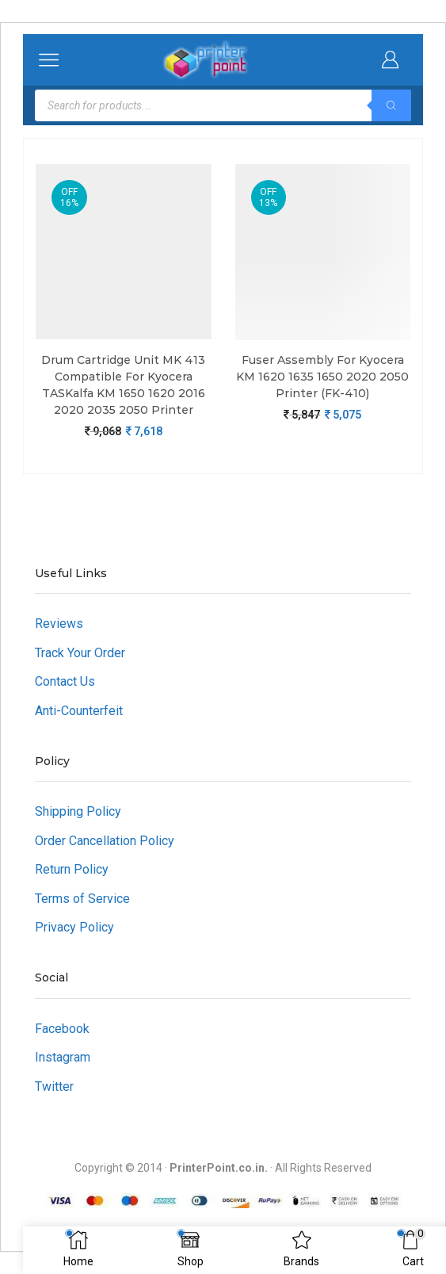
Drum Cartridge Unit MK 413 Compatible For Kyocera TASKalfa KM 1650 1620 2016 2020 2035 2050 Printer (123, 385)
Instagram (62, 1057)
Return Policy (72, 869)
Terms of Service (82, 898)
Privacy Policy (74, 927)
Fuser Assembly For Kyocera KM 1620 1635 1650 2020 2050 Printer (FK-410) (322, 376)
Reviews (59, 623)
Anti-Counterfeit (79, 710)
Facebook (62, 1028)
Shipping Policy (78, 811)
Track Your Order (80, 652)
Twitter (54, 1086)
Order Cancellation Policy (104, 840)
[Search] (391, 105)
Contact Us (65, 681)
